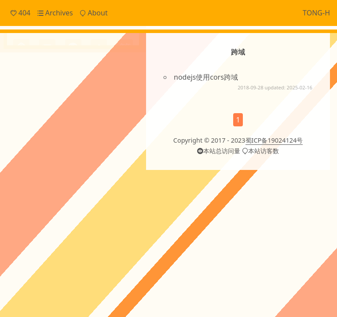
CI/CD (22, 143)
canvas (29, 176)
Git (112, 143)
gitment (74, 196)
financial (48, 196)
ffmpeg (24, 196)
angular (115, 159)
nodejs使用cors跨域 (206, 77)
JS (123, 143)
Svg (81, 159)
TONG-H (316, 13)
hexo (99, 195)
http (118, 196)
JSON (21, 159)
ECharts (68, 143)
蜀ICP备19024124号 (274, 172)
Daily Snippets (47, 74)
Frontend (39, 88)
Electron (93, 143)
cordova (67, 176)
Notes (33, 103)
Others (35, 118)
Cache (44, 142)
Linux (40, 159)
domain (99, 178)
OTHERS (61, 159)
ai (94, 158)
